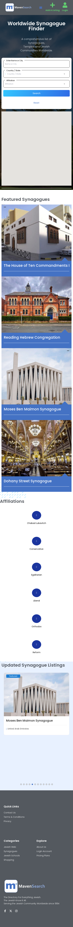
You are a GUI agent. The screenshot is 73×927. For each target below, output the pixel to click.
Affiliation (10, 80)
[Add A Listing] (52, 5)
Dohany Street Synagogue (28, 481)
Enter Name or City (14, 60)
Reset (36, 102)
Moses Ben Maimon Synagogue (32, 409)
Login (65, 10)
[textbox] (36, 74)
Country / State (13, 70)
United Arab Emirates (17, 728)
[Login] (65, 5)
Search (36, 93)
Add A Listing (52, 10)
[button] (41, 7)
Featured (13, 676)
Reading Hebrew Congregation (32, 337)
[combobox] (36, 74)
